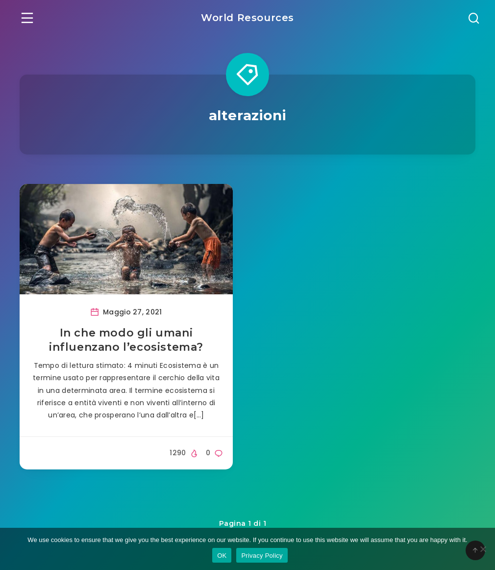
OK (221, 555)
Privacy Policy (261, 555)
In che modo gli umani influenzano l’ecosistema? (126, 340)
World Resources (247, 18)
